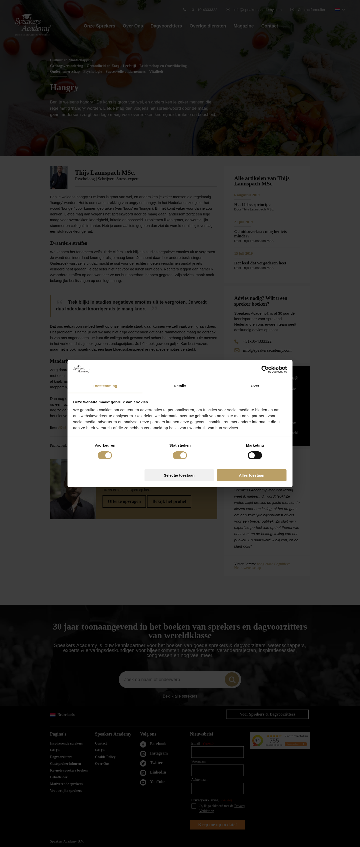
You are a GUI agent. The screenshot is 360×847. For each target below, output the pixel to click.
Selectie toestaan (179, 475)
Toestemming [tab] (105, 386)
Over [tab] (255, 386)
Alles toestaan (251, 475)
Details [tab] (180, 386)
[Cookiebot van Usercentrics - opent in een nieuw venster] (265, 369)
